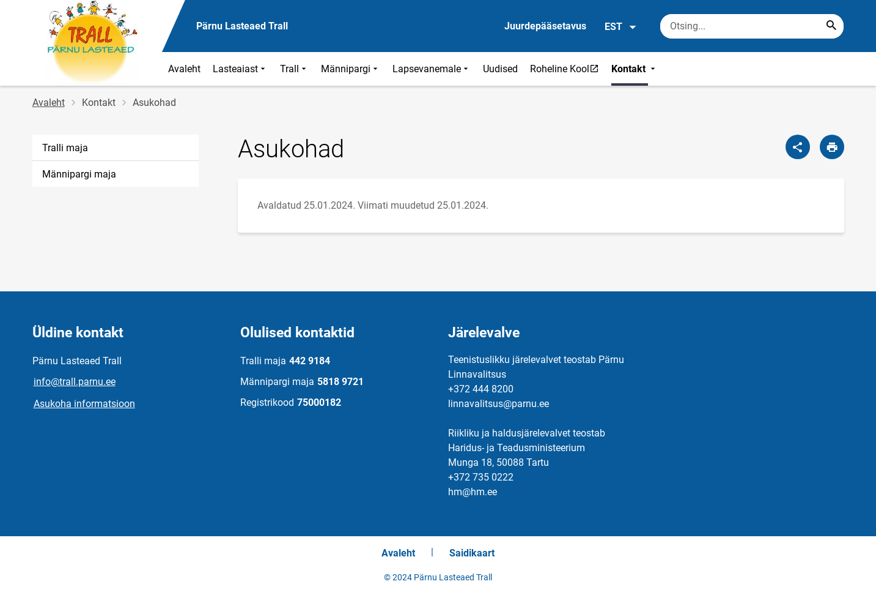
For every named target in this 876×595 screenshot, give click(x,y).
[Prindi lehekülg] (832, 147)
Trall (294, 69)
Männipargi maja (79, 174)
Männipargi (350, 69)
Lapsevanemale (431, 69)
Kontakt (634, 69)
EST (621, 27)
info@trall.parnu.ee (75, 381)
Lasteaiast (240, 69)
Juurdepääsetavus (545, 26)
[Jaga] (798, 147)
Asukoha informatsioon (84, 404)
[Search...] (831, 26)
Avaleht (184, 69)
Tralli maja (65, 148)
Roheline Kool (567, 68)
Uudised (500, 69)
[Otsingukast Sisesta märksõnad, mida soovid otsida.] (752, 26)
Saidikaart (472, 553)
